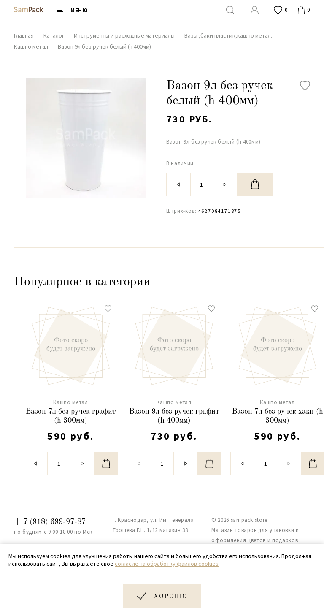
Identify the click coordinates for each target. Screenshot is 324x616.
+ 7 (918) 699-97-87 (50, 522)
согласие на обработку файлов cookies (167, 563)
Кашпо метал (70, 402)
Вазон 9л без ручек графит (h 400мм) (174, 416)
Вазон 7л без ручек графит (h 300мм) (71, 416)
